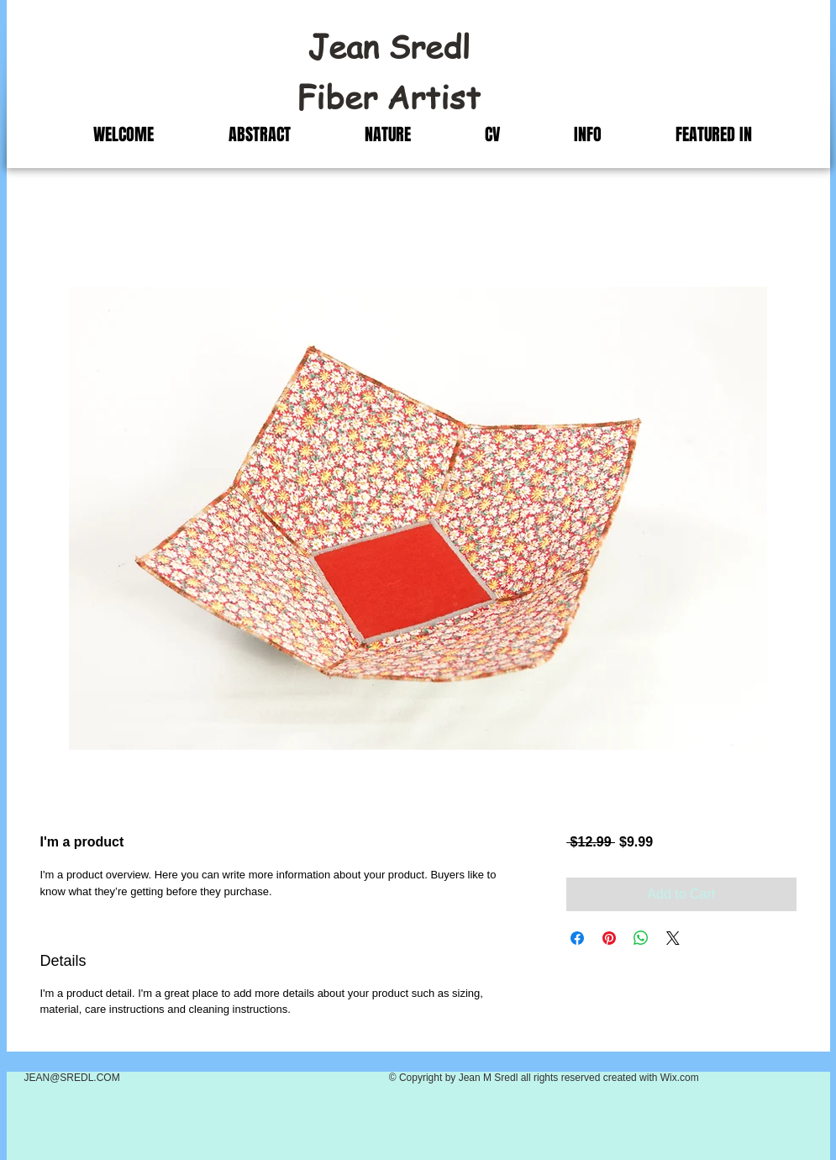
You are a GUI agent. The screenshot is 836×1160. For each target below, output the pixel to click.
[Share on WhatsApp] (641, 938)
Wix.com (679, 1078)
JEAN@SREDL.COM (72, 1078)
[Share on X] (673, 938)
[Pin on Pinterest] (609, 938)
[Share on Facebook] (577, 938)
